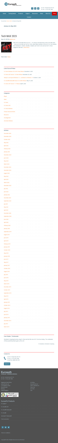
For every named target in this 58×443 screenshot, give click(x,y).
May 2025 (6, 142)
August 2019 (7, 234)
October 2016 (7, 268)
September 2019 (7, 231)
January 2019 (7, 247)
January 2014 (7, 317)
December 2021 (7, 197)
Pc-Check (6, 102)
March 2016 (6, 283)
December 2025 (7, 133)
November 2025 (7, 136)
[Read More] (26, 47)
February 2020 (7, 225)
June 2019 (6, 237)
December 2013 (7, 320)
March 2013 (6, 326)
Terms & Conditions (5, 432)
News (9, 57)
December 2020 (7, 213)
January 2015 (7, 302)
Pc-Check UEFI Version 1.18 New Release (13, 74)
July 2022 (6, 188)
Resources (6, 114)
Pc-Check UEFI (7, 105)
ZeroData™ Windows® (6, 416)
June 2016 (6, 277)
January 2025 (7, 151)
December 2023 (7, 167)
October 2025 (7, 139)
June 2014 (6, 314)
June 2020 (6, 219)
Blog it (5, 96)
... (24, 341)
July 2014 (6, 311)
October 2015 (7, 290)
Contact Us (7, 364)
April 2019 (6, 240)
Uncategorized (7, 117)
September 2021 (7, 201)
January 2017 (7, 265)
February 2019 (7, 244)
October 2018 (7, 250)
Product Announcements (9, 111)
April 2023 (6, 179)
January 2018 (7, 256)
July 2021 (6, 204)
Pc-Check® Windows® (6, 409)
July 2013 (6, 323)
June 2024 (6, 158)
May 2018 (6, 253)
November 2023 (7, 170)
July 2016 (6, 274)
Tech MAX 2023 (9, 36)
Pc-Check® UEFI (5, 406)
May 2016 (6, 280)
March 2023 (6, 182)
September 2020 (7, 216)
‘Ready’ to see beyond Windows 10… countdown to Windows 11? (18, 77)
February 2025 (7, 148)
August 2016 (7, 271)
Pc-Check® (3, 413)
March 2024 (6, 164)
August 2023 (7, 173)
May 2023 (6, 176)
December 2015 (7, 286)
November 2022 (7, 185)
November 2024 (7, 155)
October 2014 (7, 305)
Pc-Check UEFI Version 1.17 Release (12, 83)
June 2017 (6, 259)
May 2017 (6, 262)
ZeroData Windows (8, 120)
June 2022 (6, 191)
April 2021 (6, 210)
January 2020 (7, 228)
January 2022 (7, 194)
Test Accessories (5, 419)
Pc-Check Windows (8, 108)
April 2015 (6, 299)
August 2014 (7, 308)
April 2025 (6, 145)
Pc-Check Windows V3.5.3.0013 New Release (14, 71)
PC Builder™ (4, 403)
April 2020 (6, 222)
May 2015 (6, 296)
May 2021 (6, 207)
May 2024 (6, 161)
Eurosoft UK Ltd (29, 4)
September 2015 (7, 293)
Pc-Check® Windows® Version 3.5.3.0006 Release (15, 80)
